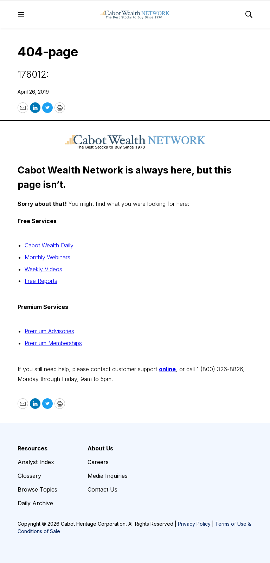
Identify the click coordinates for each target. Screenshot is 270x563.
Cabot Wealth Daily (49, 245)
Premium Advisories (49, 331)
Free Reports (41, 280)
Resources (32, 448)
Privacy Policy (194, 524)
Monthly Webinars (47, 257)
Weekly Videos (43, 269)
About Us (100, 448)
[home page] (135, 14)
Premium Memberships (53, 343)
